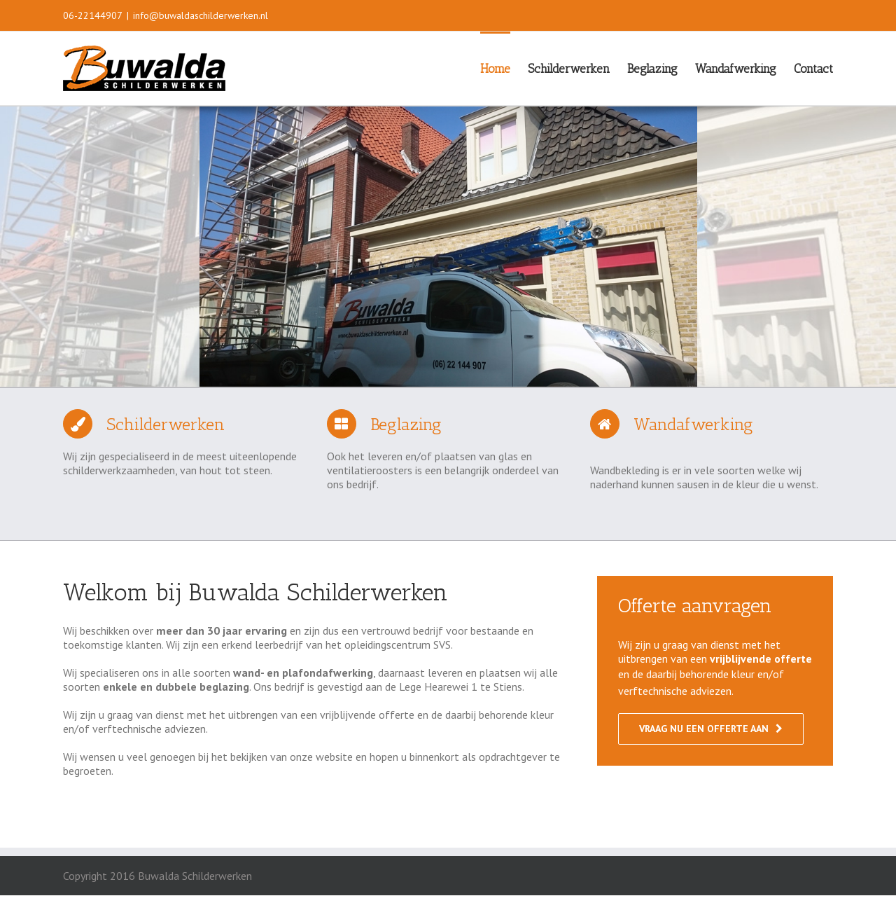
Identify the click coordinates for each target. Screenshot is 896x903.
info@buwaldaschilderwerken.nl (200, 15)
